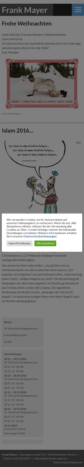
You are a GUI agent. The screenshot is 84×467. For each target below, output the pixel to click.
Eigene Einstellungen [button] (19, 243)
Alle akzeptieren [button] (45, 243)
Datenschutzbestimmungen (40, 236)
